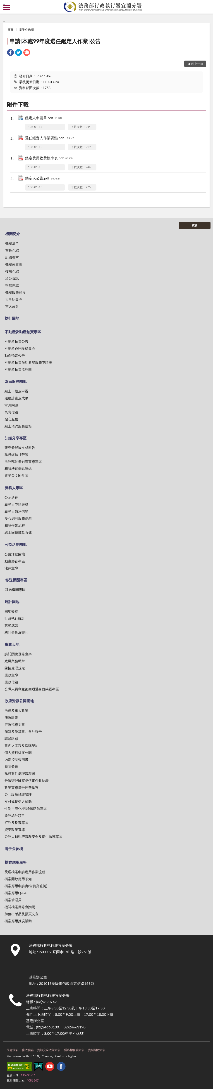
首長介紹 (12, 250)
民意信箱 (11, 412)
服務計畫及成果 (16, 398)
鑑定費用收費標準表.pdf (49, 158)
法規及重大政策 (16, 710)
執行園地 (12, 318)
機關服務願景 (15, 292)
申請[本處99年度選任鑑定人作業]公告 (55, 41)
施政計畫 (11, 717)
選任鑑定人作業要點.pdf (49, 138)
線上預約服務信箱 (18, 426)
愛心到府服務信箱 (18, 518)
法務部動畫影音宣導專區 (23, 462)
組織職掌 (12, 257)
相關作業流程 (15, 525)
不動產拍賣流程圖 (18, 369)
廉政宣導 (11, 675)
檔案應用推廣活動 (18, 921)
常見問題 (11, 405)
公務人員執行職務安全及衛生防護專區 (33, 836)
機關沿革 (12, 243)
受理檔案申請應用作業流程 (25, 872)
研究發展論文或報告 (20, 448)
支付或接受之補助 (18, 801)
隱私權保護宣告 (74, 1050)
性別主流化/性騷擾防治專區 (26, 808)
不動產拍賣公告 (16, 341)
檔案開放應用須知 (18, 879)
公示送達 (11, 497)
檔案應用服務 (15, 862)
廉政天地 (12, 644)
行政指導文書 (15, 724)
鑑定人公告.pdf (42, 178)
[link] (10, 53)
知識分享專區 (15, 438)
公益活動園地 (15, 544)
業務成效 (11, 625)
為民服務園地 (15, 381)
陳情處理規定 (15, 668)
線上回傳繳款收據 (18, 532)
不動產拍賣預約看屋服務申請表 (28, 362)
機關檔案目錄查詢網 (20, 907)
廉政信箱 (11, 682)
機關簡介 (12, 233)
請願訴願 (11, 738)
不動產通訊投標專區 (20, 348)
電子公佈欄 (26, 29)
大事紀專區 (13, 299)
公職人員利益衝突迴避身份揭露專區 (32, 689)
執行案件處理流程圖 (20, 773)
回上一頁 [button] (197, 64)
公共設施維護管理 (18, 794)
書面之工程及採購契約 (21, 745)
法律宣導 (11, 568)
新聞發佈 (11, 766)
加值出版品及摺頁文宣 (21, 914)
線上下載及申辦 (16, 391)
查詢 (206, 7)
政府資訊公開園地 (19, 701)
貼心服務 (11, 419)
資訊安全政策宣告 (49, 1050)
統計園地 (12, 601)
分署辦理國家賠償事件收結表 (27, 780)
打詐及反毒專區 (16, 822)
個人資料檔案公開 (18, 752)
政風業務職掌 (15, 661)
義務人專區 (14, 488)
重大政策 (12, 306)
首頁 (10, 29)
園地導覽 (11, 611)
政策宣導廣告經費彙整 (21, 787)
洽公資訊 (12, 278)
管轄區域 (12, 285)
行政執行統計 (15, 618)
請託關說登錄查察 (18, 654)
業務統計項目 (15, 815)
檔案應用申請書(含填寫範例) (26, 886)
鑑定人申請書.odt (43, 118)
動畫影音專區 (15, 561)
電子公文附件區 (16, 476)
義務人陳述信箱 (16, 511)
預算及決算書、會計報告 (23, 731)
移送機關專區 (16, 580)
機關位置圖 (13, 264)
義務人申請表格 (16, 504)
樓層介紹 (12, 271)
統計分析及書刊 (16, 632)
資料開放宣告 (97, 1050)
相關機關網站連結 (18, 469)
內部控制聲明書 (16, 759)
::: (3, 3)
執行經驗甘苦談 (16, 455)
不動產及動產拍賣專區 (23, 332)
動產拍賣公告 (15, 355)
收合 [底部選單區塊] (195, 225)
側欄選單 (6, 7)
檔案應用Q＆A (15, 893)
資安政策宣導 (15, 829)
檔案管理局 (13, 900)
